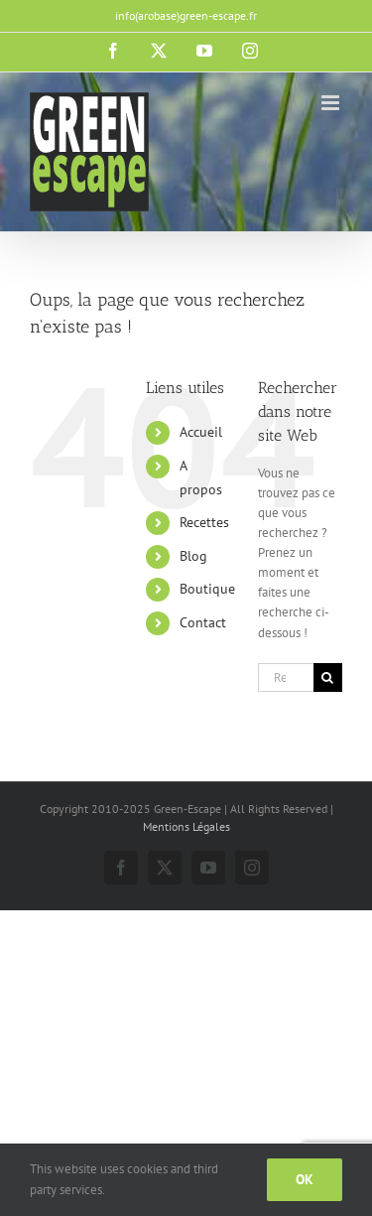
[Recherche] (327, 677)
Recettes (204, 522)
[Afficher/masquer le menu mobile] (331, 102)
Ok (304, 1179)
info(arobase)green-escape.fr (186, 15)
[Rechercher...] (285, 677)
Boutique (207, 589)
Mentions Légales (186, 826)
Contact (203, 622)
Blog (193, 556)
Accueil (201, 432)
